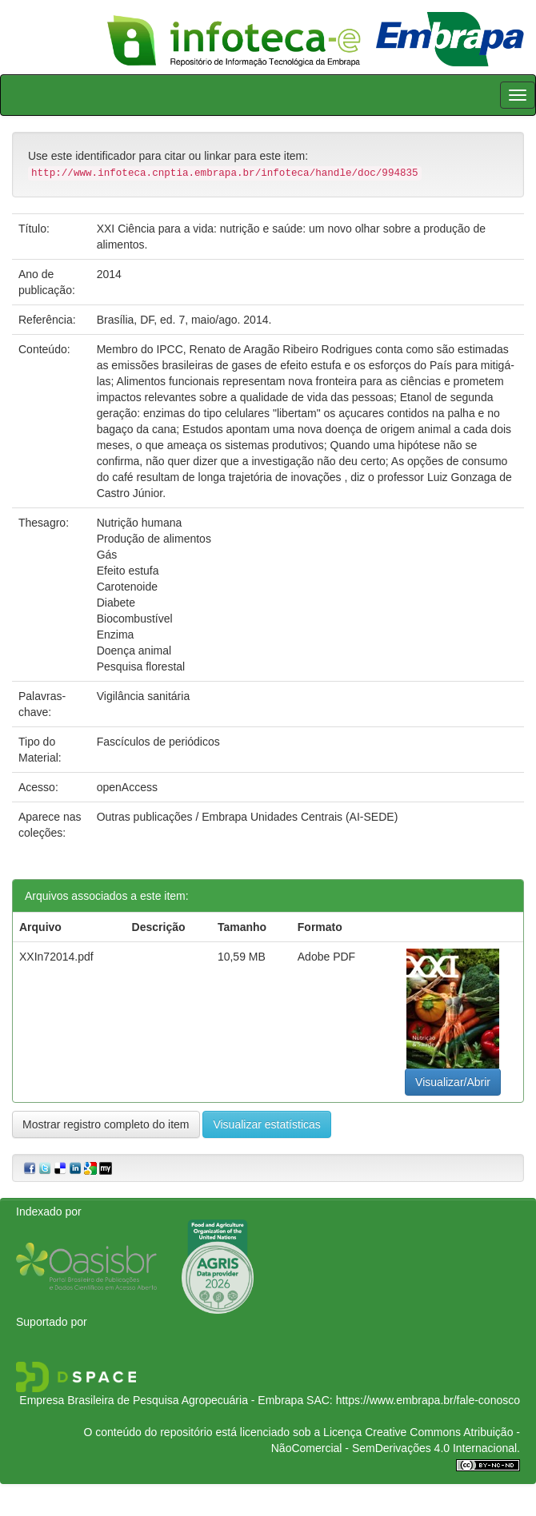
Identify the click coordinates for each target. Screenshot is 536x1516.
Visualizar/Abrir (452, 1082)
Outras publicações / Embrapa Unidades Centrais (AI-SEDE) (247, 816)
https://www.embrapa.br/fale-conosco (428, 1400)
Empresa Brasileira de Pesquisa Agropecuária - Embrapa (161, 1400)
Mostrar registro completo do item (106, 1124)
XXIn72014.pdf (56, 956)
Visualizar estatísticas (266, 1124)
